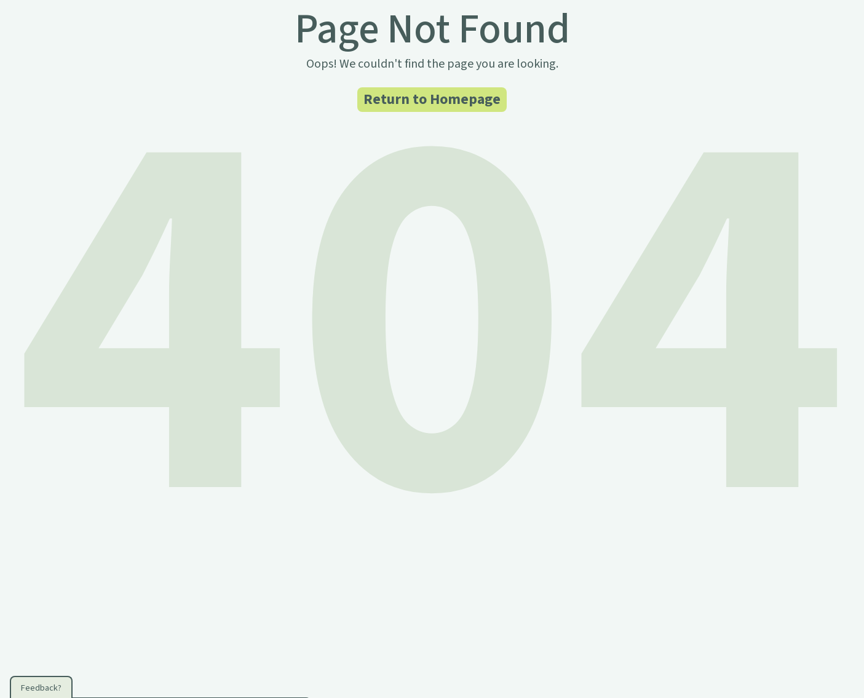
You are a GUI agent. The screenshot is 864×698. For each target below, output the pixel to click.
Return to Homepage (432, 99)
